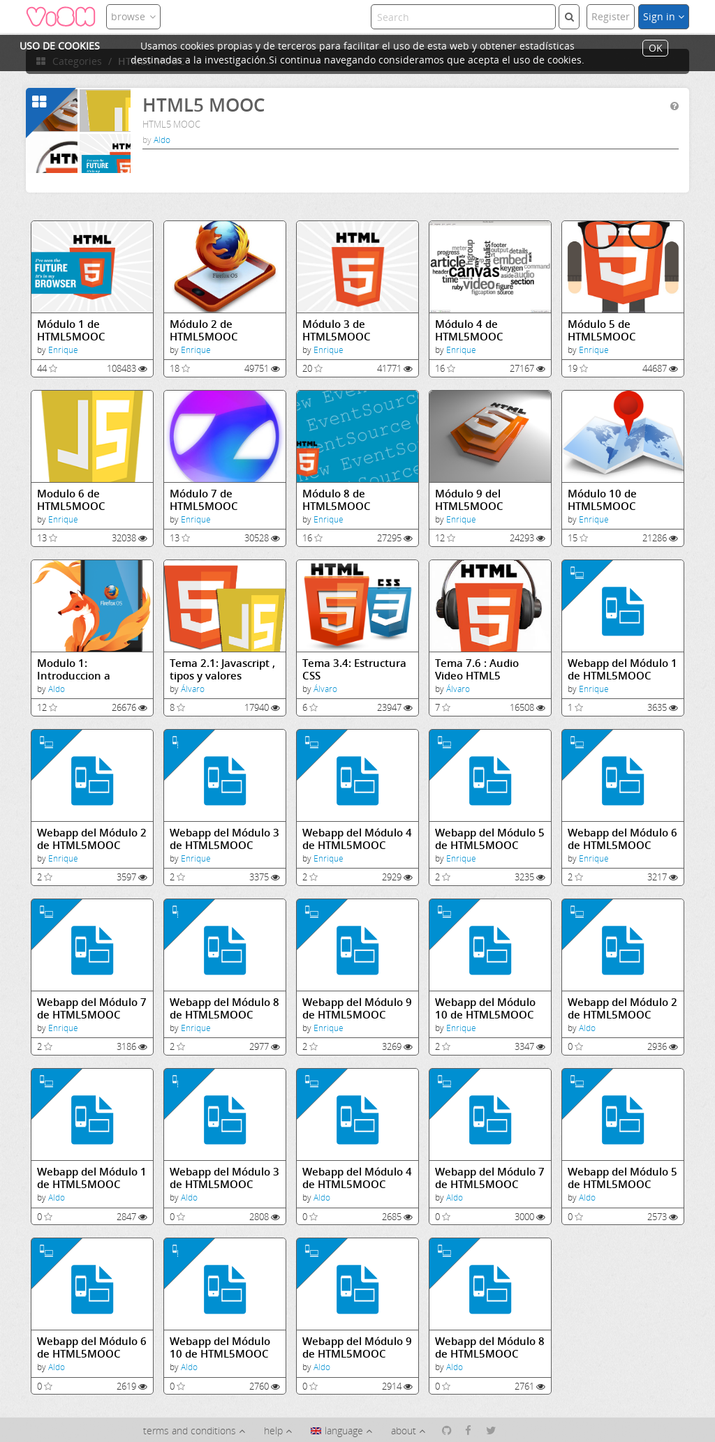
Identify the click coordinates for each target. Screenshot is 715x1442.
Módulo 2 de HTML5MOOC (204, 330)
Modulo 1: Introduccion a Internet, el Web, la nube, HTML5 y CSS (85, 669)
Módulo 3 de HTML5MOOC (336, 330)
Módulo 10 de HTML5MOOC (602, 500)
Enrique (63, 350)
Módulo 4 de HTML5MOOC (469, 330)
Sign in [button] (663, 16)
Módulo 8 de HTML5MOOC (336, 500)
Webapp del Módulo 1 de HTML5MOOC (622, 669)
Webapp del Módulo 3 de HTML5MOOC (224, 839)
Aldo (162, 140)
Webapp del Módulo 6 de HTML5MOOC (622, 839)
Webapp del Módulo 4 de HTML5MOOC (357, 839)
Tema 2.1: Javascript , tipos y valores (222, 669)
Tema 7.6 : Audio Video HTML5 (477, 669)
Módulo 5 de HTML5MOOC (602, 330)
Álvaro (193, 689)
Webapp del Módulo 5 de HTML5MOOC (490, 839)
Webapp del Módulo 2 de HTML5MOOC (92, 839)
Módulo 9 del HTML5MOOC (469, 500)
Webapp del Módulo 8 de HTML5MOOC (224, 1008)
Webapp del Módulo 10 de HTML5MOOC (485, 1008)
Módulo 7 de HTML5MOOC (204, 500)
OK (656, 48)
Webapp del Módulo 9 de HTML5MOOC (357, 1008)
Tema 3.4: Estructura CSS (354, 669)
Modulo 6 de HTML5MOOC (71, 500)
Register (610, 16)
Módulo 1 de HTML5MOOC (71, 330)
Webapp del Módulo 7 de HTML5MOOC (92, 1008)
